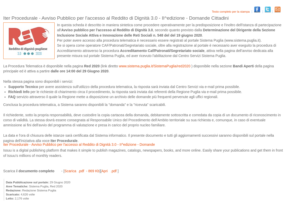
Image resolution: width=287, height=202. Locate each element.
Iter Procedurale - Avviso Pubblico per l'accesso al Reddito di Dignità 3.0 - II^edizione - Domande (79, 144)
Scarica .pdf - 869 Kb (81, 171)
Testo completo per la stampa (231, 11)
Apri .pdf (109, 171)
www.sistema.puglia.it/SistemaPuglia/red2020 (155, 66)
